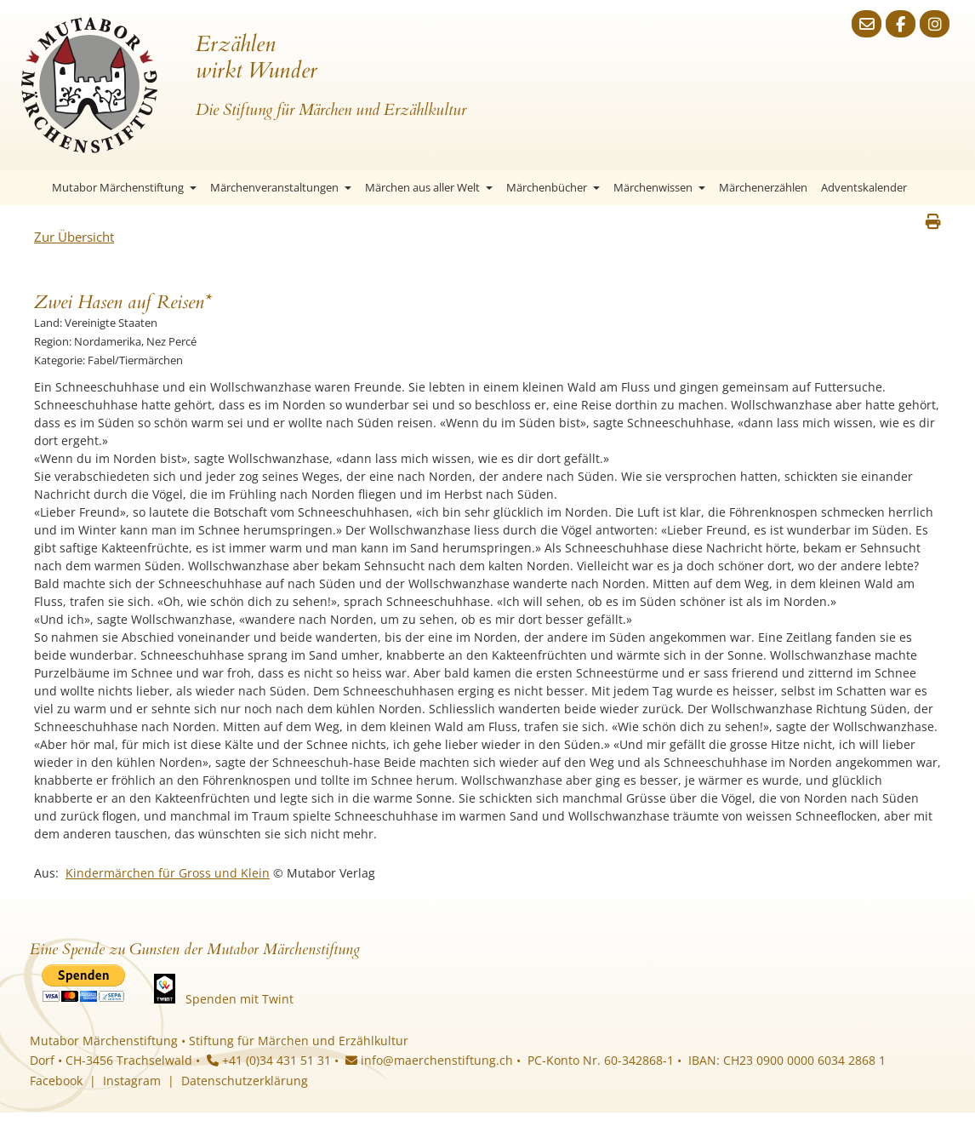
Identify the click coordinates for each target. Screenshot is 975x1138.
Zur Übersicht (74, 236)
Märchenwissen (659, 187)
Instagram (132, 1080)
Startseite (29, 187)
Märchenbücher (553, 187)
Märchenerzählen (763, 187)
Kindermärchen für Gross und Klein (168, 873)
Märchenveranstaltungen (280, 187)
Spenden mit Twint (239, 999)
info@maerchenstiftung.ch (429, 1060)
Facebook (56, 1080)
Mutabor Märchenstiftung (124, 187)
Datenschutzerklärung (244, 1080)
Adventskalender (864, 187)
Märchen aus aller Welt (429, 187)
